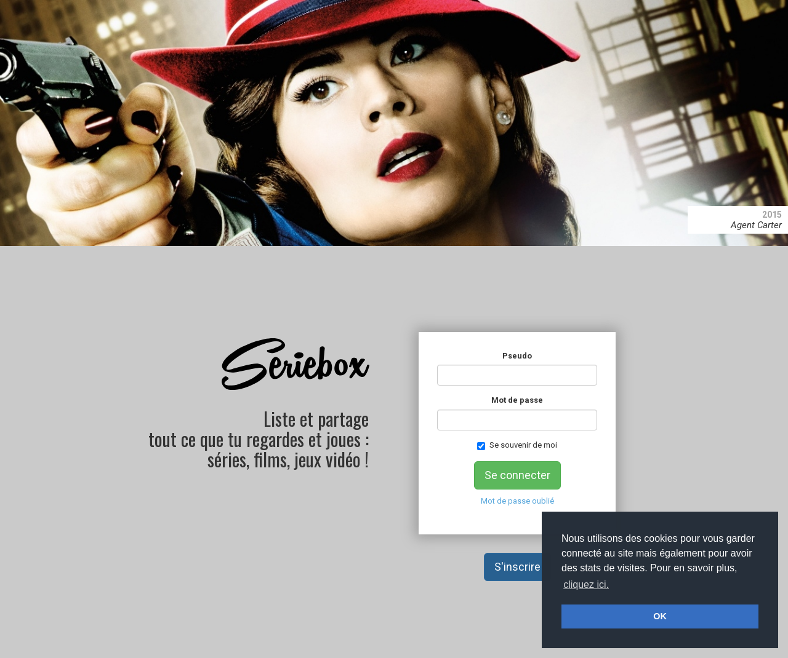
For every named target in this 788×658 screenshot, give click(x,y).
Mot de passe (517, 400)
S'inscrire (517, 566)
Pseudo (517, 355)
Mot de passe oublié (517, 500)
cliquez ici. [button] (586, 584)
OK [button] (660, 616)
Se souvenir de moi (517, 445)
